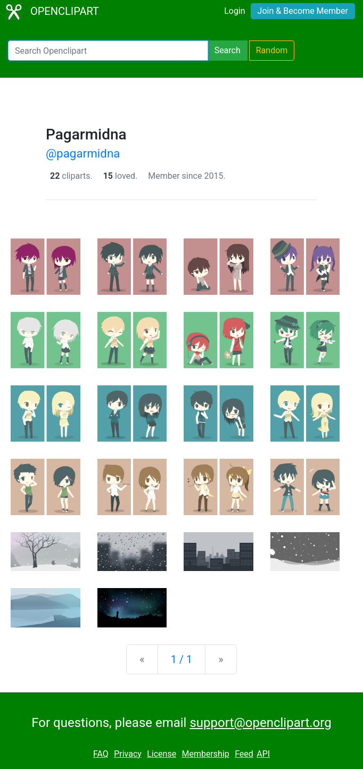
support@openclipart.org (260, 722)
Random (272, 50)
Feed (244, 754)
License (161, 754)
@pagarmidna (83, 153)
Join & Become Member (303, 11)
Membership (205, 754)
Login (234, 11)
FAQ (101, 754)
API (263, 754)
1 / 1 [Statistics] (182, 659)
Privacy (128, 754)
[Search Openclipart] (108, 50)
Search (227, 50)
